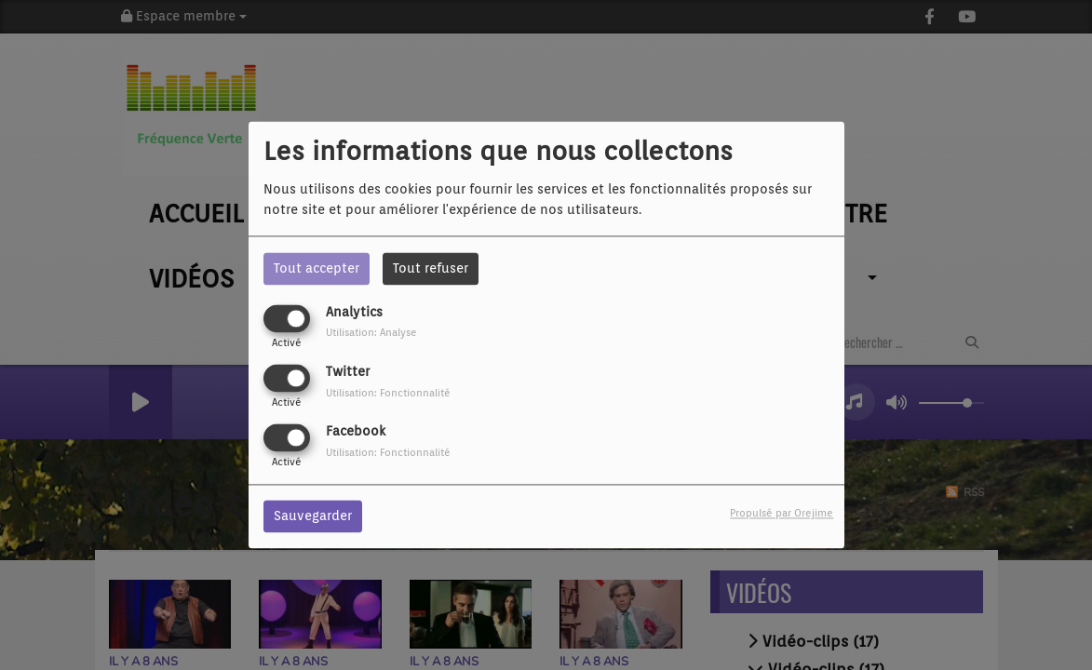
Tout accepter (316, 268)
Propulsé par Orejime (781, 513)
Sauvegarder (313, 516)
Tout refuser (430, 268)
